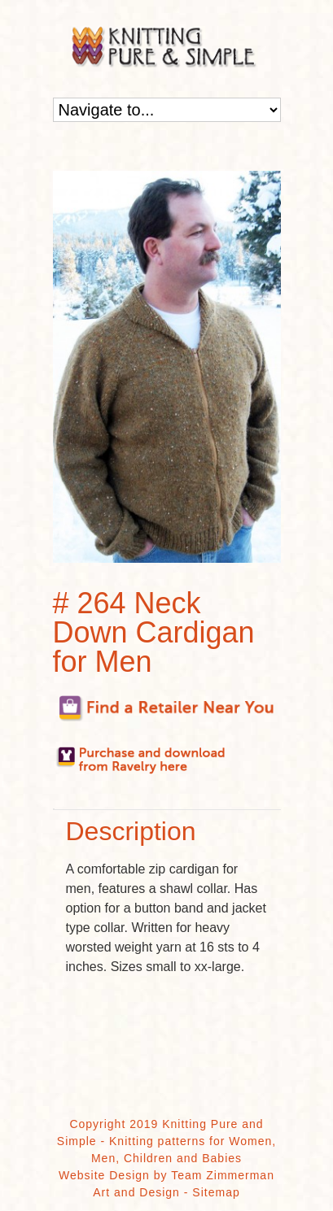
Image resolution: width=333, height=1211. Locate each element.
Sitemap (215, 1192)
